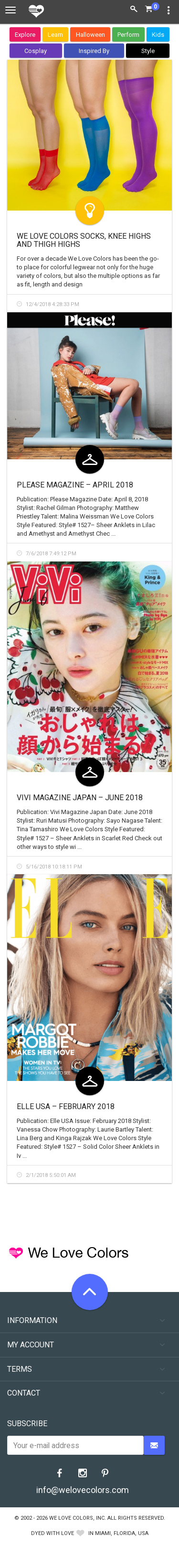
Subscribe (27, 1423)
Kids (158, 34)
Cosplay (35, 50)
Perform (128, 34)
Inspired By (94, 50)
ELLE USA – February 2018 (66, 1106)
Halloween (90, 34)
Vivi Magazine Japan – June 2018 (80, 797)
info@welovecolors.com (82, 1490)
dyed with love (52, 1533)
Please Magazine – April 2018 (75, 484)
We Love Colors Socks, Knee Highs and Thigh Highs (84, 240)
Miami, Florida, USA (121, 1533)
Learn (55, 34)
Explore (25, 34)
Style (148, 50)
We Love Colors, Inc (77, 1518)
